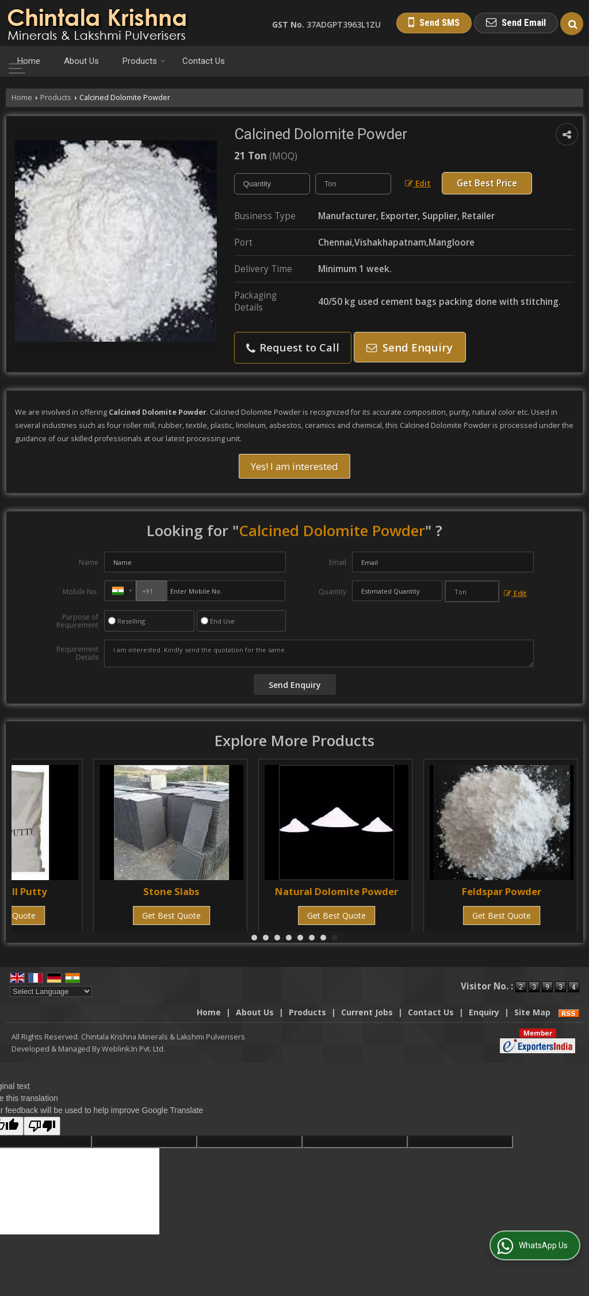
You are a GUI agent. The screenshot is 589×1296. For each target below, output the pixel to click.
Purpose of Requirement (77, 621)
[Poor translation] (42, 1126)
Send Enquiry (409, 347)
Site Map (532, 1012)
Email (337, 562)
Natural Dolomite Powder (336, 891)
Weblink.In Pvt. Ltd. (133, 1049)
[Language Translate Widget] (51, 991)
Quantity (332, 592)
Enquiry (484, 1012)
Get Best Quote (171, 915)
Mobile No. (80, 592)
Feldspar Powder (501, 891)
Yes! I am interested (294, 466)
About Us (81, 61)
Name (88, 562)
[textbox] (353, 183)
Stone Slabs (171, 891)
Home (28, 61)
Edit (418, 183)
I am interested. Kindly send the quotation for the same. (319, 653)
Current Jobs (367, 1012)
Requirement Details (77, 653)
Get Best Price (487, 183)
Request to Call (292, 347)
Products (144, 61)
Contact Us (203, 61)
